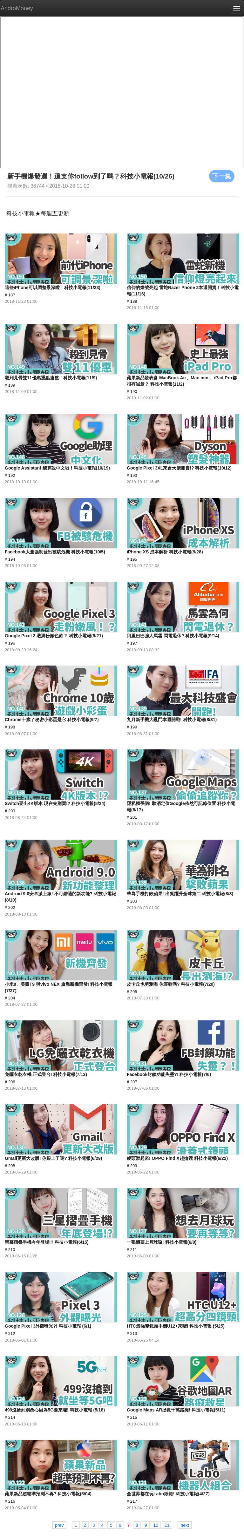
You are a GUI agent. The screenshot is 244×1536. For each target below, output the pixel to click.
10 (155, 1525)
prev (59, 1525)
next (184, 1525)
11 (167, 1525)
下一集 (221, 176)
